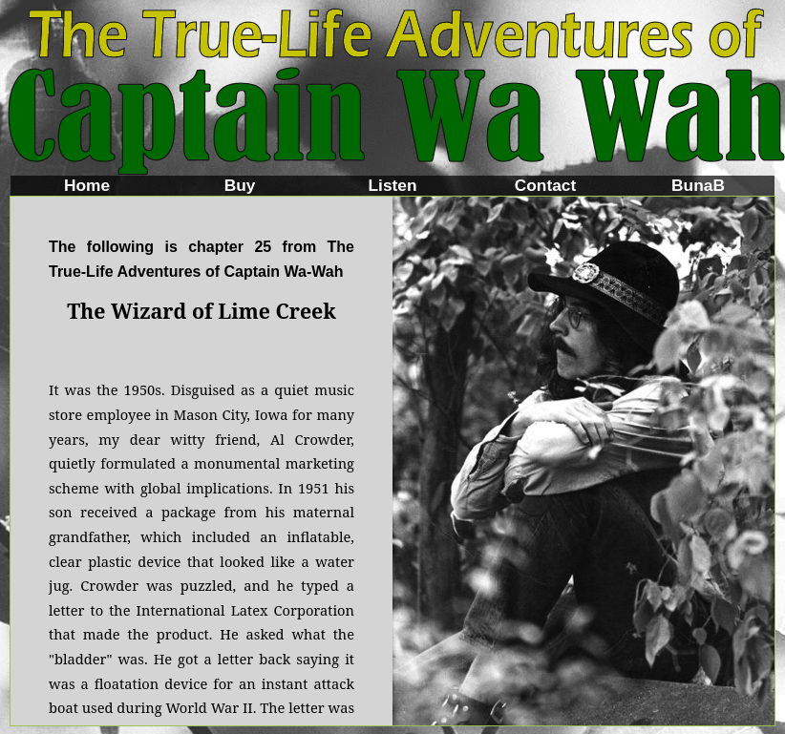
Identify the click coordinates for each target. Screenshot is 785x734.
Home (87, 185)
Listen (392, 185)
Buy (240, 185)
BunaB (698, 185)
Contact (546, 185)
